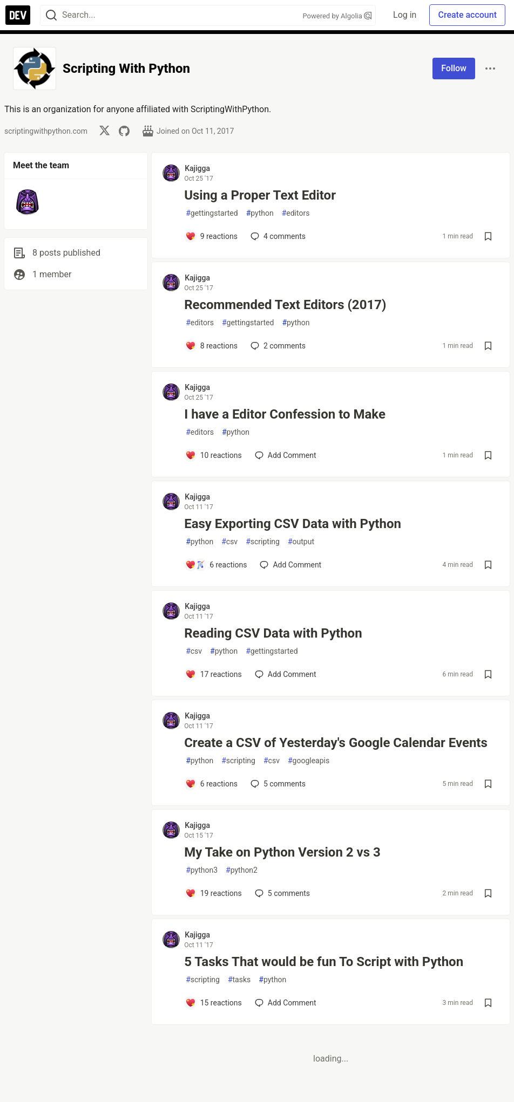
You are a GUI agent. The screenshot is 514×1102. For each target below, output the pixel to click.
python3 (202, 870)
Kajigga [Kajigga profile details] (197, 168)
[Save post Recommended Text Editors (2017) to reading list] (488, 346)
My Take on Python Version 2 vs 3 (282, 852)
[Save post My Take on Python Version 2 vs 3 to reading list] (488, 893)
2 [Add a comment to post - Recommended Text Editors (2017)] (277, 345)
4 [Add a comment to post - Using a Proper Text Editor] (277, 236)
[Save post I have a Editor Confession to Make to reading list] (488, 455)
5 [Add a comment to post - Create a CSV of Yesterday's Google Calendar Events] (277, 783)
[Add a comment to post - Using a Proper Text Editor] (211, 236)
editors (296, 213)
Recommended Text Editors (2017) (285, 304)
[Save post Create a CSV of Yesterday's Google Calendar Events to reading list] (488, 784)
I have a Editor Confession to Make (285, 414)
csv (229, 541)
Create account (467, 15)
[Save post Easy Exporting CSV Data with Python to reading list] (488, 565)
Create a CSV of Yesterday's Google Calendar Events (336, 742)
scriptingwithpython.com (45, 131)
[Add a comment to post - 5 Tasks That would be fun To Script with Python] (213, 1002)
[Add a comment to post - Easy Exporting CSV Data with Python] (216, 564)
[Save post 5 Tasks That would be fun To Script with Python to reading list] (488, 1003)
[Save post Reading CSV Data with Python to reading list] (488, 674)
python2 (242, 870)
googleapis (308, 760)
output (301, 541)
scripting (263, 541)
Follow (453, 68)
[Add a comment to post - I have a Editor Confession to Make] (213, 455)
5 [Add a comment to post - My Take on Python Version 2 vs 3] (281, 893)
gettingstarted (212, 213)
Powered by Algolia (337, 16)
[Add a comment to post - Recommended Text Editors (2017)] (211, 345)
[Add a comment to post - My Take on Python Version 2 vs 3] (213, 893)
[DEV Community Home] (17, 15)
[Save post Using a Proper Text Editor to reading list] (488, 236)
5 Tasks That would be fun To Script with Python (323, 961)
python (260, 213)
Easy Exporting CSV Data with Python (292, 523)
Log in (404, 15)
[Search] (51, 15)
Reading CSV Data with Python (273, 633)
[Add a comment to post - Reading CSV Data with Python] (213, 674)
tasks (239, 979)
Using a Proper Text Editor (260, 195)
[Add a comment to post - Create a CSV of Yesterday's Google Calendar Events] (211, 783)
